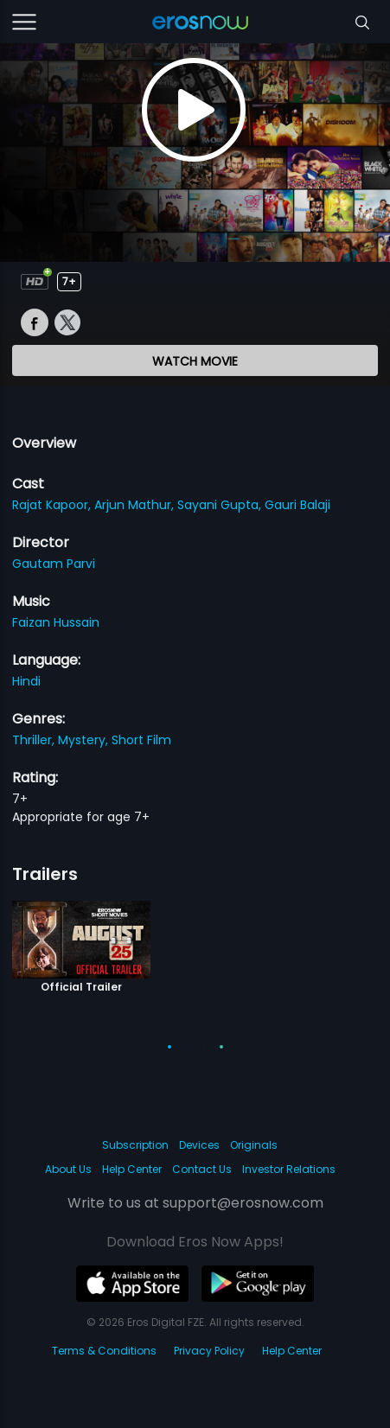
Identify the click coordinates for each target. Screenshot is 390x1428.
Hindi (26, 681)
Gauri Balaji (297, 504)
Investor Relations (289, 1169)
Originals (254, 1145)
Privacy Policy (209, 1350)
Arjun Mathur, (135, 504)
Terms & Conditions (104, 1350)
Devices (199, 1145)
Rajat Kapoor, (53, 504)
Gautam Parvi (53, 563)
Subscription (135, 1145)
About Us (68, 1169)
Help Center (132, 1169)
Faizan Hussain (55, 622)
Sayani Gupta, (221, 504)
